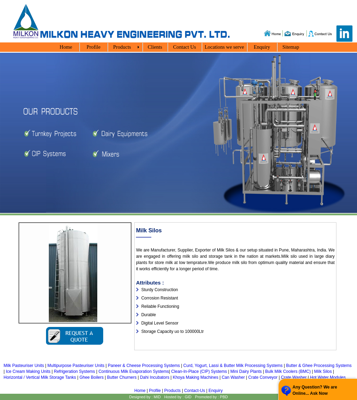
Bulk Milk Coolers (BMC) (288, 371)
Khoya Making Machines (195, 377)
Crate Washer (294, 377)
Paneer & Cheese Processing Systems (144, 365)
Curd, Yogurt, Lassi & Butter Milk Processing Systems (233, 365)
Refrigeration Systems (74, 371)
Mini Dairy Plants (246, 371)
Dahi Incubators (154, 377)
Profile (155, 390)
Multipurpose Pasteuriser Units (75, 365)
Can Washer (233, 377)
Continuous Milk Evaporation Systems (133, 371)
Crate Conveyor (263, 377)
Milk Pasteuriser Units (23, 365)
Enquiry (215, 390)
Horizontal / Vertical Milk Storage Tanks (39, 377)
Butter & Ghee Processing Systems (318, 365)
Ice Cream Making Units (28, 371)
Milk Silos (323, 371)
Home (139, 390)
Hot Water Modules (327, 377)
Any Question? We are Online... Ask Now (315, 390)
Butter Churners (122, 377)
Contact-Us (194, 390)
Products (172, 390)
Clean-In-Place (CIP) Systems (199, 371)
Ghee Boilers (91, 377)
